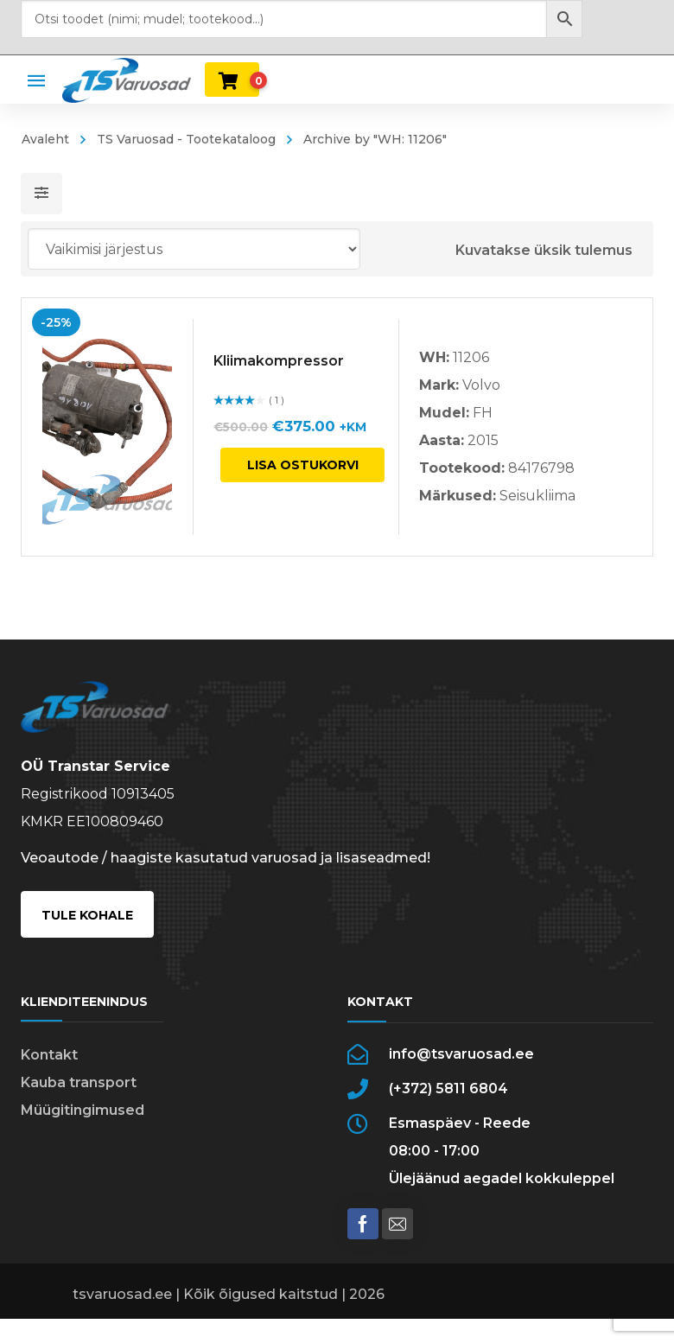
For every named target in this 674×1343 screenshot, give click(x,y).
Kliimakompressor (278, 361)
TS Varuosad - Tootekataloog (186, 139)
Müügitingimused (82, 1110)
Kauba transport (79, 1082)
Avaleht (45, 139)
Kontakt (49, 1055)
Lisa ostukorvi (303, 465)
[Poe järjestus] (194, 249)
